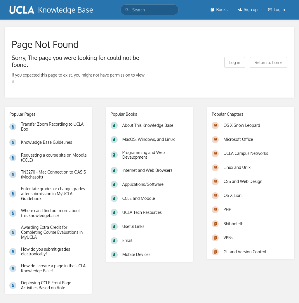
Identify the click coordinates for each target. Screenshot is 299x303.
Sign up (248, 9)
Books (218, 9)
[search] (149, 9)
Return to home (268, 62)
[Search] (127, 9)
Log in (276, 9)
